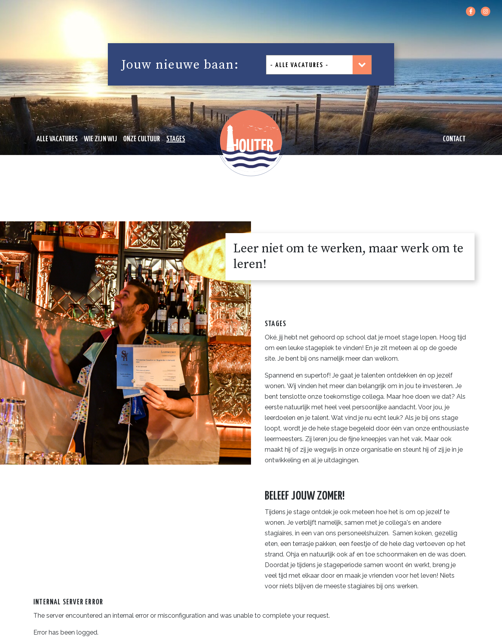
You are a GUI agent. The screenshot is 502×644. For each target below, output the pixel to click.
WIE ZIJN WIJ (100, 139)
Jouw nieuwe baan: (180, 65)
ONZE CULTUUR (141, 139)
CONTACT (454, 139)
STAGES (175, 139)
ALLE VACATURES (57, 139)
